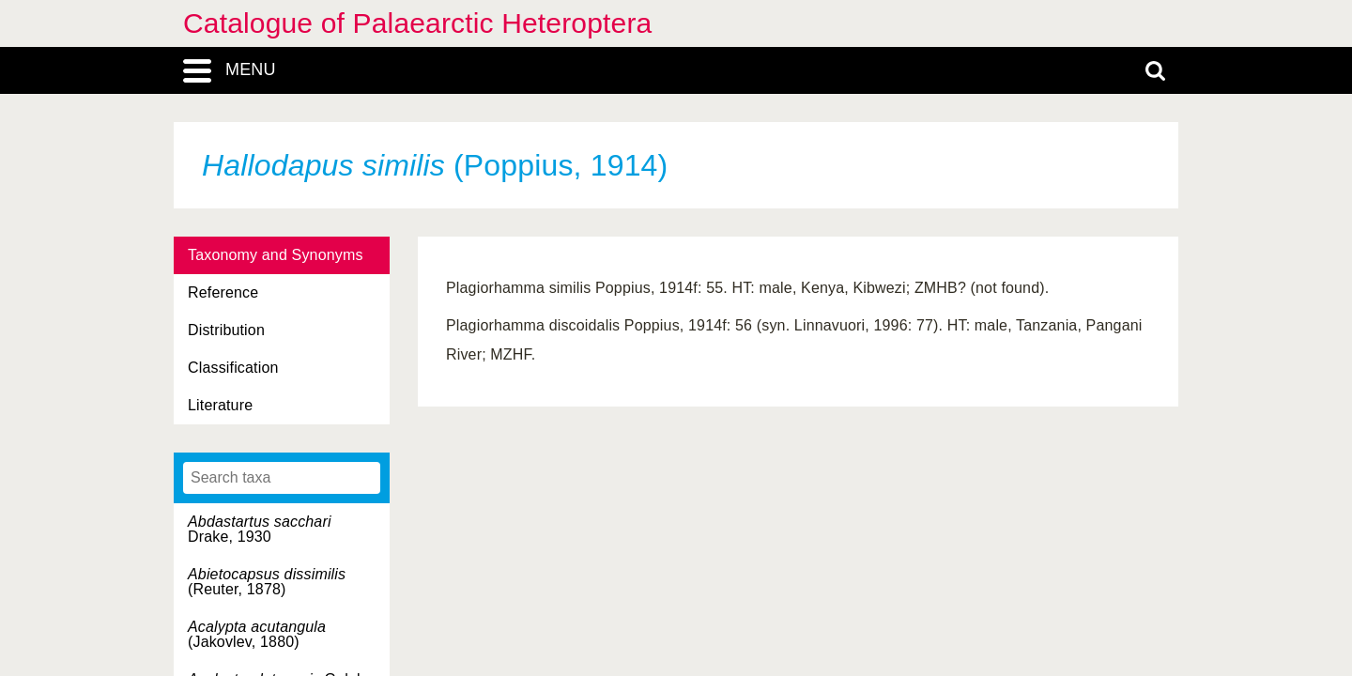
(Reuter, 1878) (267, 581)
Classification (233, 368)
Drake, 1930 (259, 529)
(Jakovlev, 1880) (257, 634)
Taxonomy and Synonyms (275, 255)
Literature (220, 405)
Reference (223, 292)
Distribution (226, 330)
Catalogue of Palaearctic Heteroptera (417, 23)
